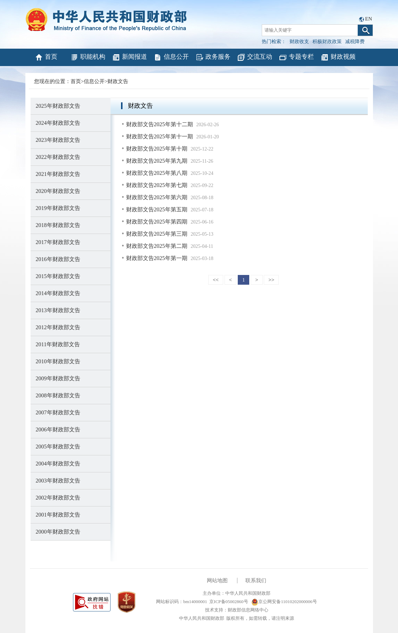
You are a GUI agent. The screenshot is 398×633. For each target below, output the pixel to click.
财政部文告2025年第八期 (156, 173)
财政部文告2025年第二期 (156, 246)
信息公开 (171, 57)
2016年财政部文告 (58, 259)
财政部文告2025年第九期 (156, 161)
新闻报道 (129, 57)
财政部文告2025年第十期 (156, 149)
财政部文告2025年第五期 (156, 209)
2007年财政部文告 (58, 412)
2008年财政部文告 (58, 395)
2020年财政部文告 (58, 191)
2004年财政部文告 (58, 463)
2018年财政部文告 (58, 225)
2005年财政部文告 (58, 446)
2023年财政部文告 (58, 140)
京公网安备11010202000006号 (284, 601)
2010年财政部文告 (58, 361)
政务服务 (212, 57)
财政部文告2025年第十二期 (159, 124)
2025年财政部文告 (58, 106)
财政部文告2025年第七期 (156, 185)
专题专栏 (296, 57)
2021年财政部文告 (58, 174)
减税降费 (355, 41)
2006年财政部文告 (58, 429)
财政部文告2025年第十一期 (159, 136)
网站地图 (217, 580)
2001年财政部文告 (58, 515)
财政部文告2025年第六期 (156, 197)
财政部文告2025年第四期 (156, 222)
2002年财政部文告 (58, 498)
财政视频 (338, 57)
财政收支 (299, 41)
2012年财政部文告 (58, 327)
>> (271, 280)
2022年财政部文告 (58, 157)
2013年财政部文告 (58, 310)
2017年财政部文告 (58, 242)
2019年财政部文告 (58, 208)
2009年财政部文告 (58, 378)
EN (368, 19)
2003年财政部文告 (58, 481)
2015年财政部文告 (58, 276)
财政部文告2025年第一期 (156, 258)
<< (216, 280)
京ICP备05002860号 (228, 601)
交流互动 (254, 57)
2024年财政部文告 (58, 123)
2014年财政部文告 (58, 293)
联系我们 (255, 580)
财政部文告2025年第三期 (156, 234)
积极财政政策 (327, 41)
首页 (46, 57)
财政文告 (117, 81)
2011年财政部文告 (58, 344)
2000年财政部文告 (58, 532)
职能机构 (87, 57)
